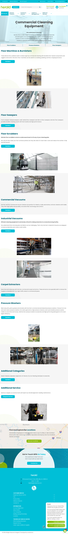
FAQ (14, 496)
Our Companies (17, 512)
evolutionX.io (30, 532)
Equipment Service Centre (19, 495)
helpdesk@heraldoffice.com (35, 483)
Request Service (8, 396)
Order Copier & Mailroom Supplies (21, 525)
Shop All (5, 13)
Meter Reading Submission (19, 521)
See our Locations (34, 441)
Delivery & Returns (13, 1)
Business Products (12, 13)
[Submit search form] (40, 7)
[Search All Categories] (30, 7)
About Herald (16, 510)
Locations (15, 516)
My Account (42, 1)
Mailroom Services (45, 13)
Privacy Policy (16, 498)
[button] (64, 530)
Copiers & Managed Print (35, 13)
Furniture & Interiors (23, 13)
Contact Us (4, 1)
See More (8, 61)
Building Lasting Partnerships (20, 514)
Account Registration (59, 1)
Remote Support (23, 1)
